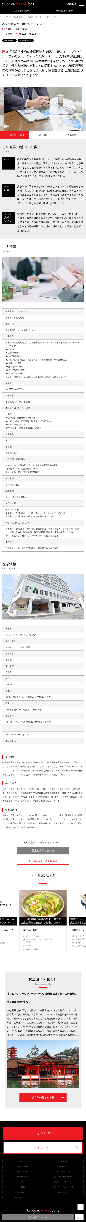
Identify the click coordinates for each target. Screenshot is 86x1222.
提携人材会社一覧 (22, 1177)
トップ (5, 17)
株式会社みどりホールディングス (41, 17)
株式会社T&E (30, 930)
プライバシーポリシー (63, 1182)
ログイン (71, 3)
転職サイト (63, 1192)
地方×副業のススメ (63, 1171)
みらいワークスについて (63, 1187)
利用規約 (23, 1187)
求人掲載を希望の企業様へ (63, 1177)
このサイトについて (23, 1171)
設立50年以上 (9, 40)
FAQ (22, 1182)
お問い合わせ (22, 1192)
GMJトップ (23, 1161)
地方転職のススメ (63, 1166)
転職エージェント (22, 1197)
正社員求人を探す (21, 11)
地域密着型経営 (26, 40)
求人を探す (17, 17)
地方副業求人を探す (64, 11)
